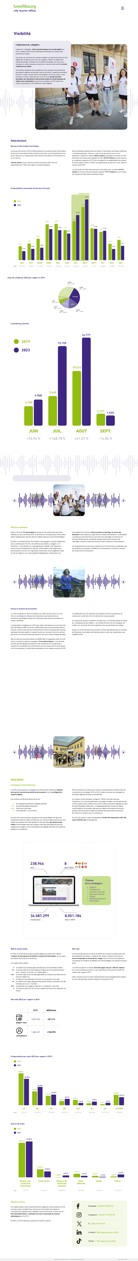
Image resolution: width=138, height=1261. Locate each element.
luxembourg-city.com (84, 954)
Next (123, 500)
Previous (14, 500)
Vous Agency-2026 (122, 1259)
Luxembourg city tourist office (76, 1259)
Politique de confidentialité (61, 1259)
